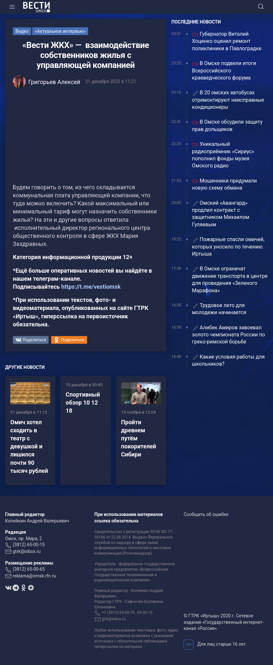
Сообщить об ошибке (206, 514)
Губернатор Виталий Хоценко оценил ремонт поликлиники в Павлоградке (226, 41)
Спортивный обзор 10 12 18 (83, 402)
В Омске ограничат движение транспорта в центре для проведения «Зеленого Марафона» (230, 279)
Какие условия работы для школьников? (228, 360)
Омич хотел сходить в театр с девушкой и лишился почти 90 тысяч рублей (29, 446)
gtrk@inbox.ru (27, 551)
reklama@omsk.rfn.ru (34, 575)
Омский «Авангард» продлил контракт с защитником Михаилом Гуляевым (220, 214)
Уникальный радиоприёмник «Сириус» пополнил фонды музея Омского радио (223, 155)
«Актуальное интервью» (60, 31)
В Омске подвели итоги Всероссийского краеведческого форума (224, 70)
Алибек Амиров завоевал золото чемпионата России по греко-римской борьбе (228, 334)
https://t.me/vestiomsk (91, 286)
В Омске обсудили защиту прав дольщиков (227, 125)
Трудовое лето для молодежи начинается (219, 308)
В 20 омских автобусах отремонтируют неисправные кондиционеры (228, 99)
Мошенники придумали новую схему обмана (224, 184)
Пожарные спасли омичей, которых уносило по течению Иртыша (228, 246)
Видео (22, 31)
